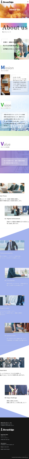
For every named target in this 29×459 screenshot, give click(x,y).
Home (11, 16)
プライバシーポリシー (4, 437)
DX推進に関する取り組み (5, 439)
